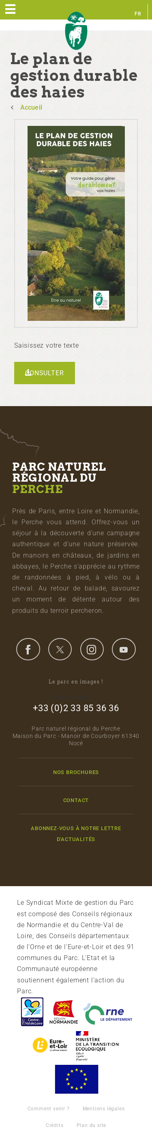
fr (138, 14)
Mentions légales (104, 1109)
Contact (76, 800)
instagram (92, 649)
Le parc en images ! (76, 682)
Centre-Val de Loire (31, 1012)
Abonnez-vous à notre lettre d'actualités (76, 833)
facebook (28, 649)
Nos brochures (76, 772)
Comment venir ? (49, 1109)
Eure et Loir (50, 1045)
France (97, 1045)
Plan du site (92, 1125)
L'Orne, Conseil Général (107, 1012)
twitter (60, 649)
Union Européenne (76, 1079)
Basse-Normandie (63, 1012)
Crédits (55, 1125)
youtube (123, 649)
